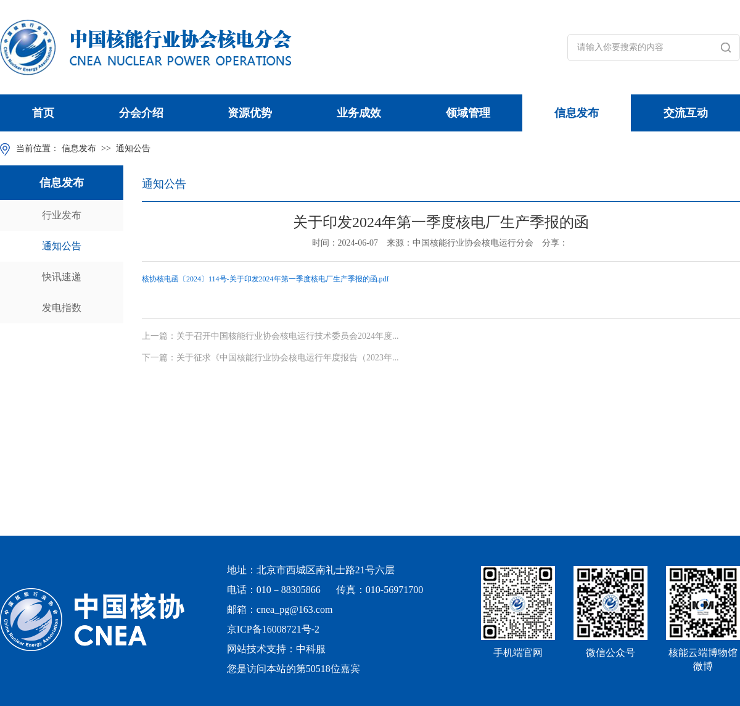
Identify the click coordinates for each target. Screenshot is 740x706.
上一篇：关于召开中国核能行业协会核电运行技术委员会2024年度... (270, 336)
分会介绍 (141, 113)
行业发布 (61, 215)
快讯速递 (61, 277)
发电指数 (61, 307)
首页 (43, 113)
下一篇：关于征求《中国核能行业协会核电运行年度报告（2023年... (270, 357)
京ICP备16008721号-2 (273, 629)
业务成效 (359, 113)
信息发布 (576, 113)
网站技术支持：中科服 (276, 649)
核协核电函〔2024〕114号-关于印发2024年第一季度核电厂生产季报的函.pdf (265, 279)
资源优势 (250, 113)
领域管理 (468, 113)
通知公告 (133, 148)
